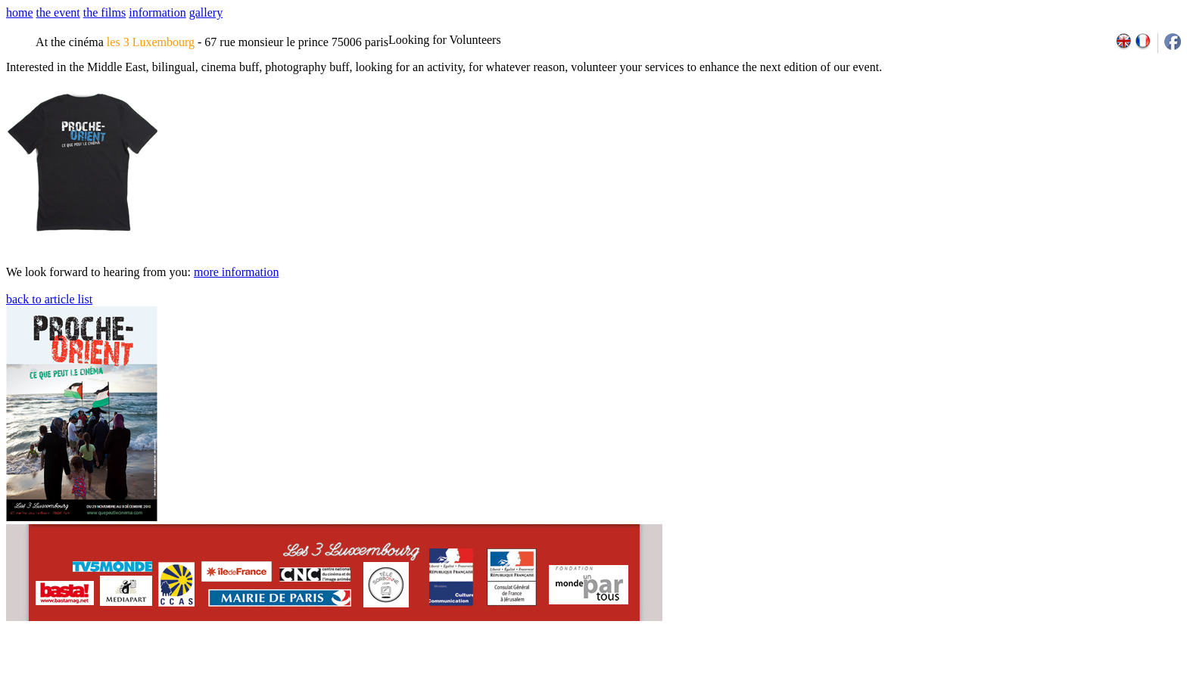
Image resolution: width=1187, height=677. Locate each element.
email (123, 671)
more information (236, 272)
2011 (1046, 671)
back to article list (49, 299)
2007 (979, 671)
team (273, 671)
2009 (1012, 671)
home (19, 12)
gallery (206, 12)
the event (58, 12)
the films (104, 12)
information (157, 12)
